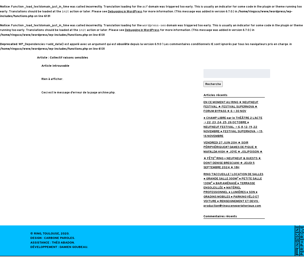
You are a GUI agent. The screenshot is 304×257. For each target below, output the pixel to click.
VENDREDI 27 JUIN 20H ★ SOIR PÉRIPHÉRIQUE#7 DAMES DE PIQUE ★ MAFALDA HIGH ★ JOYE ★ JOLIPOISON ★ (233, 147)
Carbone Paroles (59, 238)
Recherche (213, 85)
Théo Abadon (63, 243)
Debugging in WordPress (125, 12)
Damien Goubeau (73, 247)
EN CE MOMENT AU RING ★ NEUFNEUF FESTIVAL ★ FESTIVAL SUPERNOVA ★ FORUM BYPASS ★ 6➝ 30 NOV (230, 107)
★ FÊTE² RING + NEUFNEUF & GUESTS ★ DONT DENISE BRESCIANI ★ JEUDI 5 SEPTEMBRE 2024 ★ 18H (232, 163)
